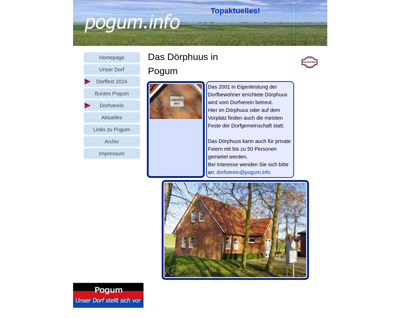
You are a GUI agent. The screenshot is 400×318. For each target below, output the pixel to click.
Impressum (111, 153)
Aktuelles (111, 117)
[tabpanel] (237, 11)
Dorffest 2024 (111, 81)
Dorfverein (112, 105)
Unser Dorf (111, 69)
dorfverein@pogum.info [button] (243, 172)
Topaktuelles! (235, 10)
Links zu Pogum (111, 129)
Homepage (112, 57)
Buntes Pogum (112, 93)
